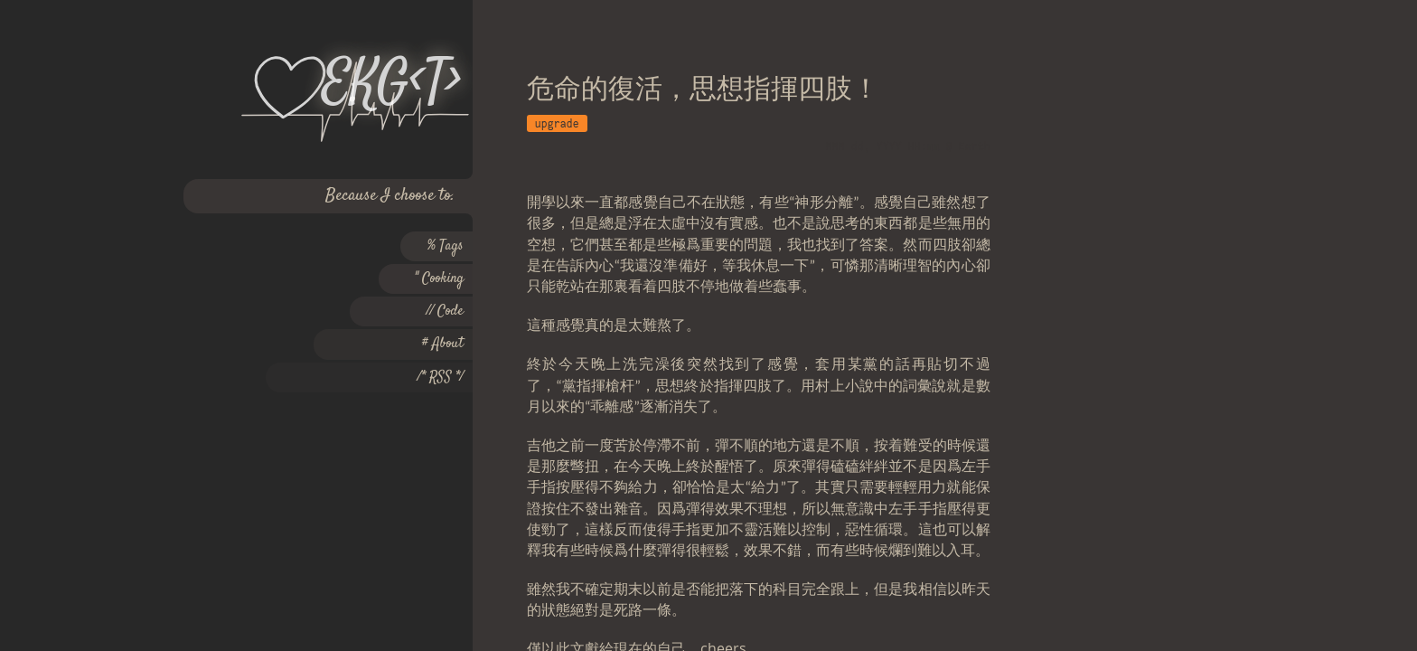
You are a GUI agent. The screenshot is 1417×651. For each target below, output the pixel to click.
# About (443, 344)
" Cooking (439, 279)
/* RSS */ (441, 377)
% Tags (445, 246)
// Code (445, 311)
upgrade (557, 123)
